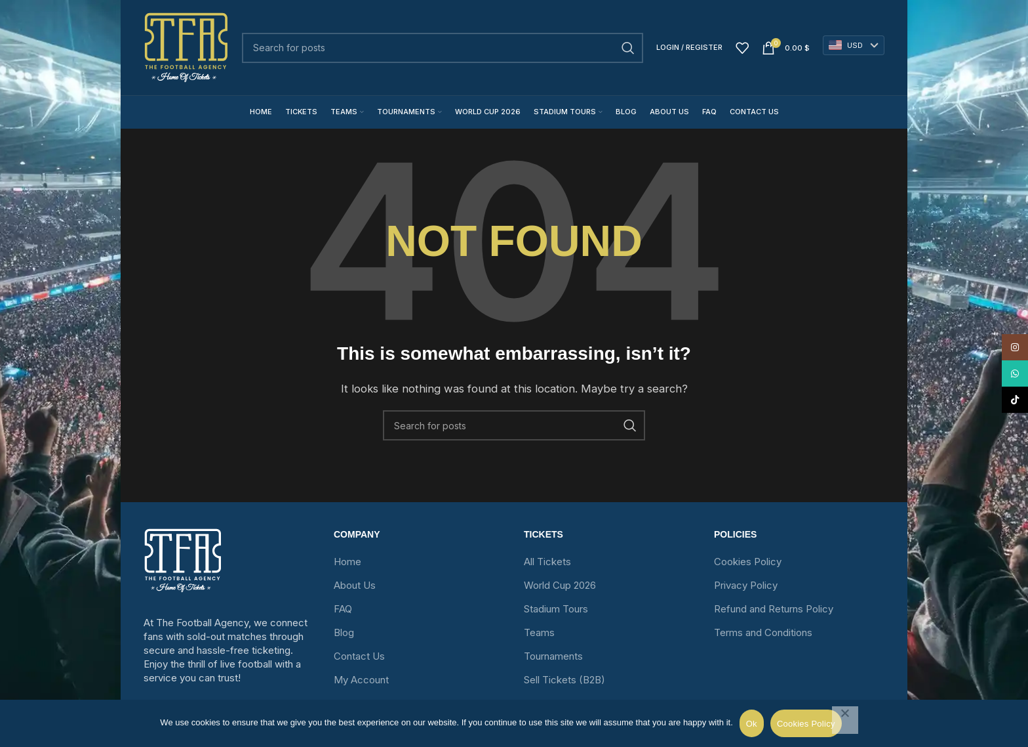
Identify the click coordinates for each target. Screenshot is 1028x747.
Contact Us (359, 656)
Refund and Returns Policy (773, 609)
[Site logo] (186, 47)
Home (347, 561)
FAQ (343, 609)
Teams (539, 632)
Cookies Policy (747, 561)
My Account (361, 679)
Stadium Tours (556, 609)
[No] (845, 720)
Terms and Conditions (763, 632)
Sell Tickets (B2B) (564, 679)
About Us (355, 585)
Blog (344, 632)
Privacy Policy (746, 585)
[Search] (442, 48)
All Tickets (547, 561)
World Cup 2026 (560, 585)
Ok (751, 724)
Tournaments (553, 656)
